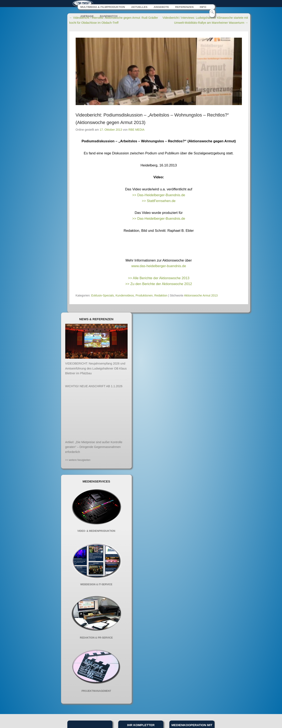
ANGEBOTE (161, 8)
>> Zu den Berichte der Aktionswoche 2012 (158, 285)
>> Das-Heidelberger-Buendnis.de (158, 196)
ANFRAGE (87, 17)
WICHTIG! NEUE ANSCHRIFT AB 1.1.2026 (94, 387)
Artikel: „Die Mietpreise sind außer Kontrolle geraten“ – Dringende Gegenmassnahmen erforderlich (93, 448)
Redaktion (160, 296)
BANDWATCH (109, 17)
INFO (203, 8)
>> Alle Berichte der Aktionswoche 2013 (159, 279)
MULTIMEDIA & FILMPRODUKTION (102, 8)
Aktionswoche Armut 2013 (201, 296)
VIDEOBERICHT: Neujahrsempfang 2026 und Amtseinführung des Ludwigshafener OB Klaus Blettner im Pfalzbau (96, 369)
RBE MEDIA (136, 130)
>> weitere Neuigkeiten (78, 461)
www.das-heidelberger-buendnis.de (158, 267)
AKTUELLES (139, 8)
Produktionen (144, 296)
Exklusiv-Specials (102, 296)
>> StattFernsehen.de (158, 202)
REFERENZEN (185, 8)
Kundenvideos (125, 296)
